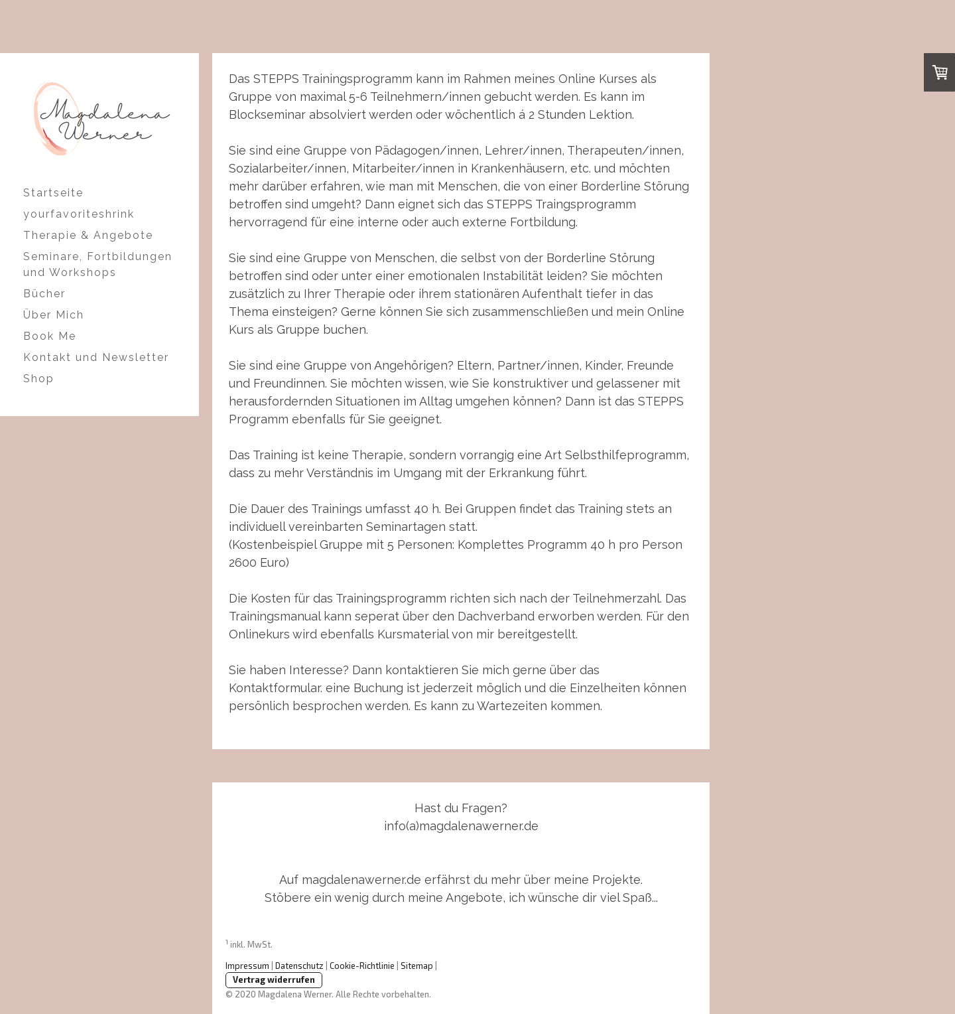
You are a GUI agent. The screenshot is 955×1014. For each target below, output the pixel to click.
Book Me (49, 336)
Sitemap (417, 965)
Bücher (44, 293)
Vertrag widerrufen (274, 979)
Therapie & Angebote (88, 235)
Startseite (53, 192)
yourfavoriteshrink (79, 214)
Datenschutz (299, 965)
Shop (38, 378)
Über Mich (53, 315)
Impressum (247, 965)
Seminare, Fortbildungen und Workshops (97, 264)
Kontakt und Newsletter (96, 357)
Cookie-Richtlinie (362, 965)
